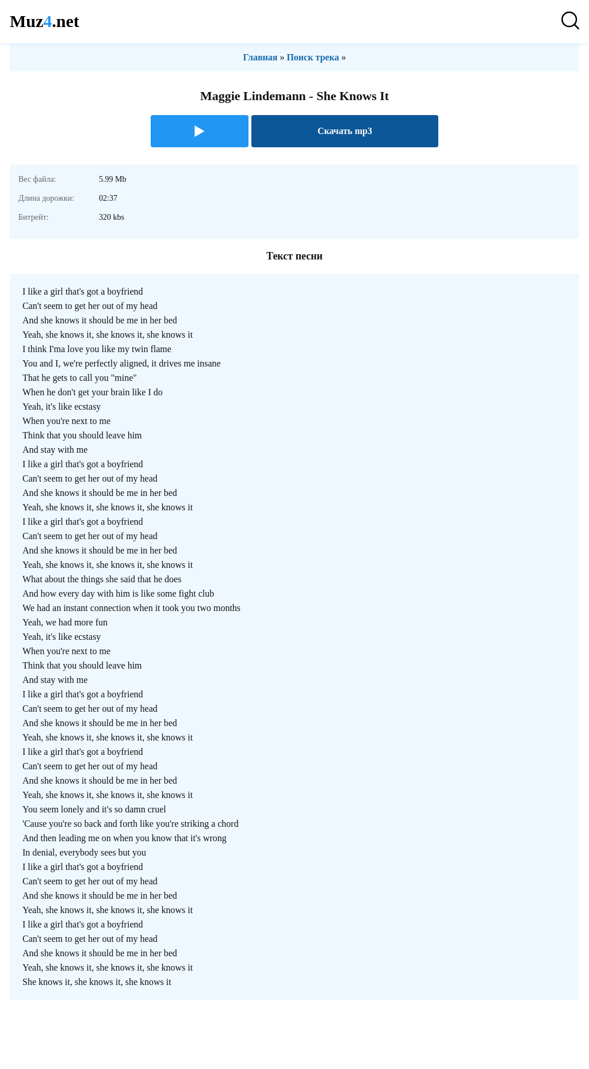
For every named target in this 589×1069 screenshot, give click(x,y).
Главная (260, 57)
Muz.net (44, 21)
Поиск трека (312, 57)
